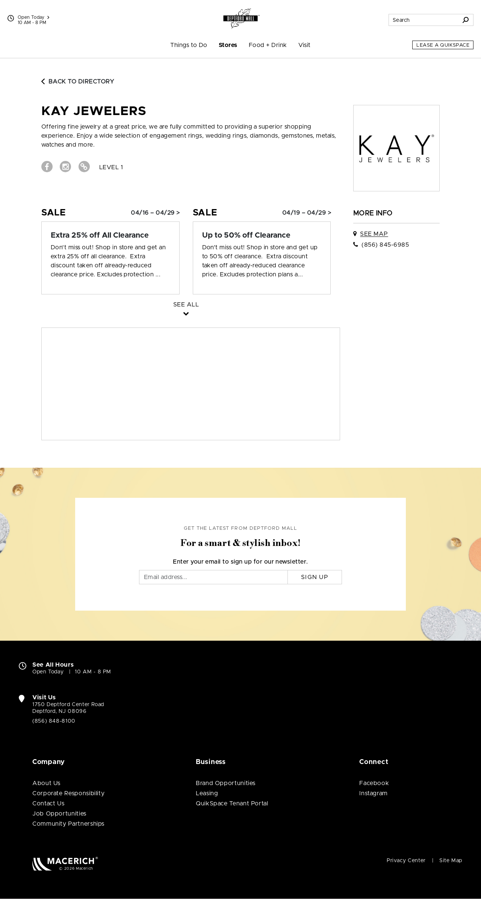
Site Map (450, 860)
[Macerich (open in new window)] (65, 863)
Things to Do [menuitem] (188, 45)
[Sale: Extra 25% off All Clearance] (110, 235)
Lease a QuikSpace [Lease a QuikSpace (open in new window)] (442, 45)
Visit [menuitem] (304, 45)
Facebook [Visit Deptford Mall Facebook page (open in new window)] (374, 783)
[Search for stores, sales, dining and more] (423, 20)
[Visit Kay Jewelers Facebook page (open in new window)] (47, 166)
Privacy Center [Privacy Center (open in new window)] (406, 860)
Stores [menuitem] (228, 45)
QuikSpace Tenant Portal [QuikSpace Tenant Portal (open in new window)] (232, 803)
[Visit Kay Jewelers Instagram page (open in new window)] (65, 166)
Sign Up (314, 577)
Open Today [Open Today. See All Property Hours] (48, 672)
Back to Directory (77, 82)
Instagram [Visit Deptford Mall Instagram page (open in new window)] (373, 793)
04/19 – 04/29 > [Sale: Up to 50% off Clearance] (306, 213)
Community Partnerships (68, 824)
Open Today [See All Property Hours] (33, 17)
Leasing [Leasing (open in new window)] (207, 793)
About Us (46, 783)
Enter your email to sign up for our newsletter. (240, 562)
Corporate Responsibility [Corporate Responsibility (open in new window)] (68, 793)
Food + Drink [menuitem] (268, 45)
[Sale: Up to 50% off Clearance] (262, 235)
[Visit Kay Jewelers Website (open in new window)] (84, 166)
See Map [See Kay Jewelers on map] (374, 234)
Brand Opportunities (226, 783)
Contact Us (48, 803)
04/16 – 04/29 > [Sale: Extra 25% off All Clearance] (155, 213)
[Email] (213, 577)
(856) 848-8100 (54, 721)
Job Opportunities (59, 814)
